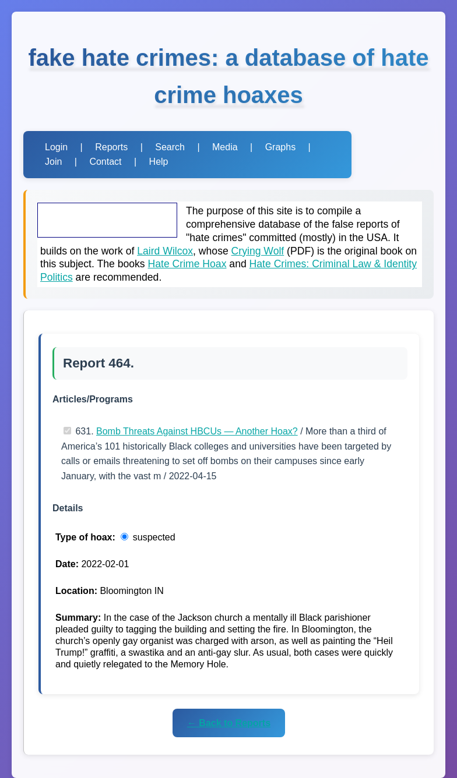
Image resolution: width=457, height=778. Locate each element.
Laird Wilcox (165, 251)
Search (170, 147)
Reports (111, 147)
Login (56, 147)
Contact (105, 162)
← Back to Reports (228, 723)
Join (53, 162)
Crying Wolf (257, 251)
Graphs (280, 147)
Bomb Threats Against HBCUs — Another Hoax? (197, 431)
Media (225, 147)
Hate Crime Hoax (187, 264)
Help (158, 162)
